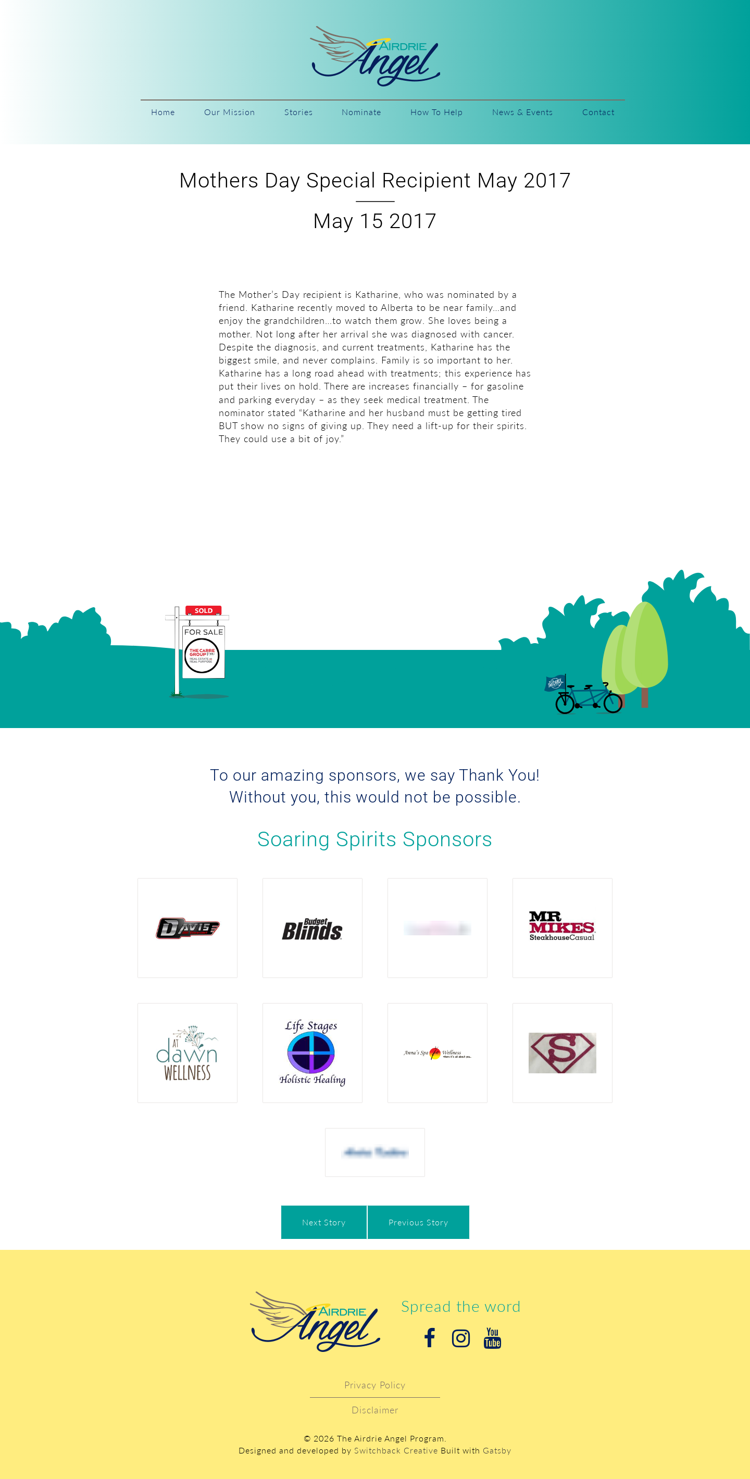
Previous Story (418, 1222)
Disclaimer (375, 1409)
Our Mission (229, 112)
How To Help (436, 112)
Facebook (430, 1338)
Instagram (461, 1338)
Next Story (324, 1222)
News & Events (522, 112)
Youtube (492, 1338)
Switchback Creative (396, 1450)
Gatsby (497, 1450)
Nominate (361, 112)
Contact (598, 112)
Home (163, 112)
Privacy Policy (375, 1384)
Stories (298, 112)
